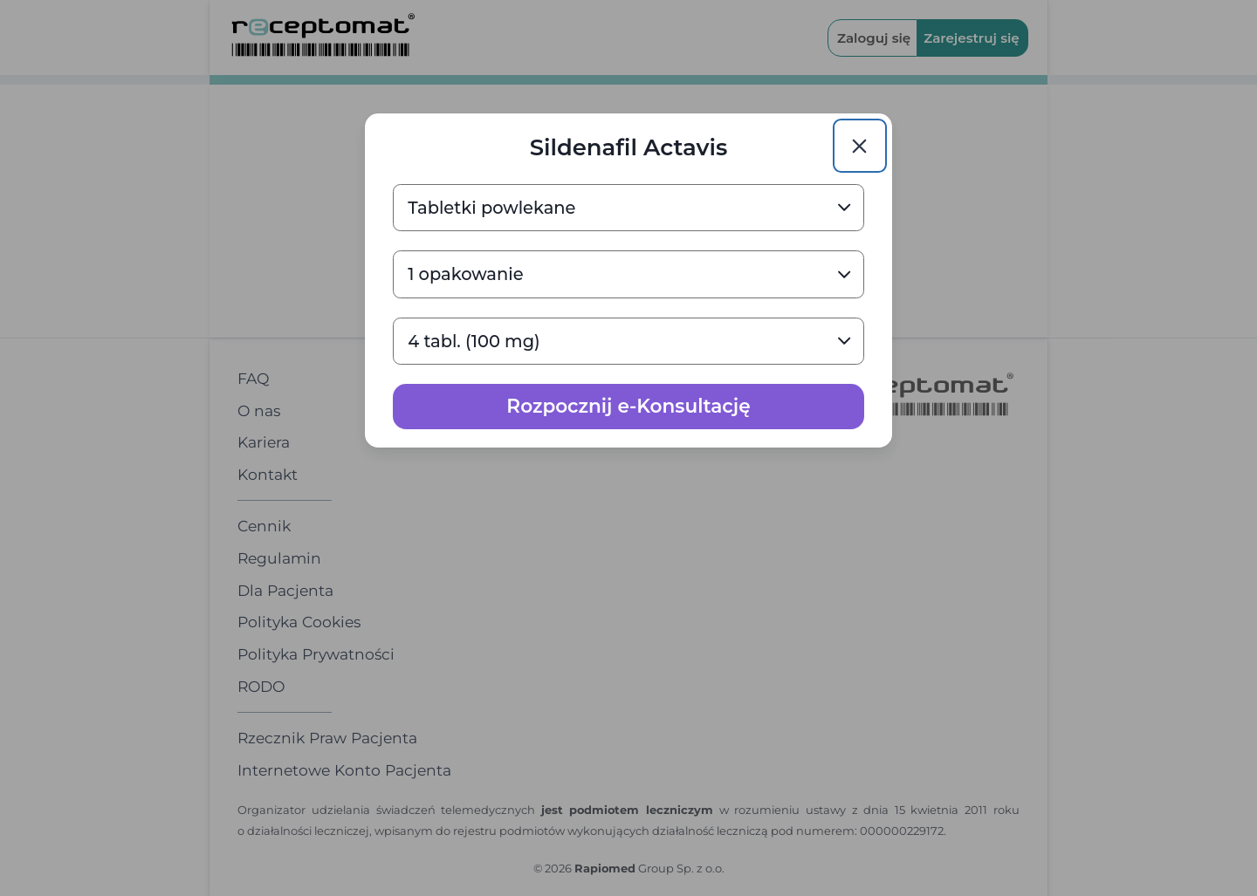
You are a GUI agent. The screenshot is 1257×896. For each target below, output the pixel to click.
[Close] (859, 145)
